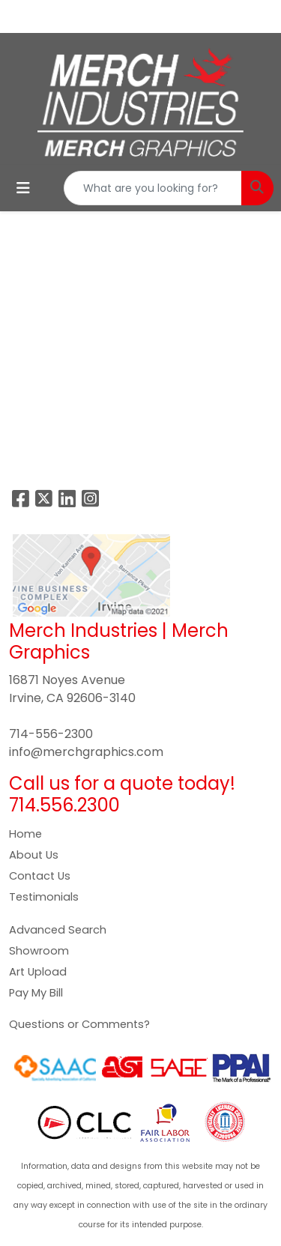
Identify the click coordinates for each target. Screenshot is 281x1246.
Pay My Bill (36, 992)
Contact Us (39, 875)
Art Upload (38, 971)
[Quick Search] (153, 188)
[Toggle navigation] (23, 188)
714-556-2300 (51, 734)
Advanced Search (57, 929)
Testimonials (44, 896)
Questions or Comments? (79, 1024)
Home (25, 833)
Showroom (39, 950)
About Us (33, 854)
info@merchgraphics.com (86, 751)
